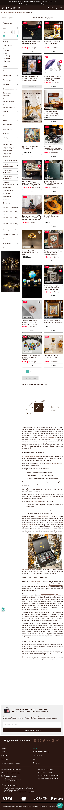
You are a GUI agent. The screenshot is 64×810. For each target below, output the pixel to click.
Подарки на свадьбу (11, 160)
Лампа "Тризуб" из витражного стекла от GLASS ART (30, 252)
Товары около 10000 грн (11, 213)
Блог (34, 759)
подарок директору (35, 581)
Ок (16, 32)
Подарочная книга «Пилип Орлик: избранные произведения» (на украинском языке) (53, 252)
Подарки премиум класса (30, 456)
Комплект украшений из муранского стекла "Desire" (31, 357)
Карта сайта (37, 755)
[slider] (4, 36)
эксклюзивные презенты (54, 463)
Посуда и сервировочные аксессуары (11, 184)
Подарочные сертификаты (11, 177)
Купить (32, 51)
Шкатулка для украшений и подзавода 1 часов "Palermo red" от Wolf (53, 287)
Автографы (11, 75)
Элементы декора (11, 248)
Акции (35, 748)
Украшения (11, 243)
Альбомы (11, 84)
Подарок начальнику (56, 585)
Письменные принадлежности (11, 143)
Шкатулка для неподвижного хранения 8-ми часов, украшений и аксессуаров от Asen (53, 148)
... (43, 372)
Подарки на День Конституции (11, 149)
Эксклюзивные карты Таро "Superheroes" (52, 42)
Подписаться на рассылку (32, 730)
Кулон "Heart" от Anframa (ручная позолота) (31, 42)
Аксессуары (11, 80)
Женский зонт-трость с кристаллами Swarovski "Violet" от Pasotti (52, 78)
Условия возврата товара (10, 763)
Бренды (4, 755)
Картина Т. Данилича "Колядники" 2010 (30, 147)
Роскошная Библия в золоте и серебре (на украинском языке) (30, 78)
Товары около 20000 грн (11, 219)
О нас (3, 752)
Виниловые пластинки (11, 94)
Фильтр (10, 42)
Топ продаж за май (11, 230)
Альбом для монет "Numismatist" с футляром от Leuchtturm (53, 183)
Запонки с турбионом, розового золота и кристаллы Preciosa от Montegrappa (30, 322)
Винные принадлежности (11, 106)
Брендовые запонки (11, 89)
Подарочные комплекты (11, 171)
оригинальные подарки (49, 594)
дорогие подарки (36, 501)
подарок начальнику (42, 516)
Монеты (11, 133)
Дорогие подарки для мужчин (32, 569)
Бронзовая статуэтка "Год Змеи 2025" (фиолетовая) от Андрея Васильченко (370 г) (31, 218)
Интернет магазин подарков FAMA (13, 13)
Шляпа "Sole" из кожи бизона (51, 217)
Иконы (11, 111)
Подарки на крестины (11, 155)
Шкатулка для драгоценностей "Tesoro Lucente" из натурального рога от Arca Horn (31, 183)
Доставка (4, 759)
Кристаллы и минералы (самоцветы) (11, 127)
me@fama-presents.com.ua (48, 779)
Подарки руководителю (11, 165)
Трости (11, 239)
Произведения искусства (11, 192)
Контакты (36, 763)
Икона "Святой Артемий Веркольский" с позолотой (53, 321)
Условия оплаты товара (41, 752)
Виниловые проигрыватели (11, 100)
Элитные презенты (47, 437)
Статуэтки (11, 203)
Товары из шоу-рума (11, 207)
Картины (11, 116)
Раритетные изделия (11, 198)
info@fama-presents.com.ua (48, 775)
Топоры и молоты (11, 234)
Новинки (4, 748)
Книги (11, 120)
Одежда (11, 138)
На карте (14, 776)
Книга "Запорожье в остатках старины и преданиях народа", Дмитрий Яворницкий (52, 113)
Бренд (11, 66)
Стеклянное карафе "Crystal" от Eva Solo (51, 356)
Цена (10, 28)
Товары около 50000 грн (11, 225)
